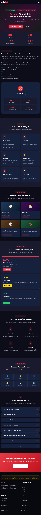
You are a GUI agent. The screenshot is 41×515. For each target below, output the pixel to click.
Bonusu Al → (7, 269)
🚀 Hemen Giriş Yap (16, 26)
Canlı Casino (3, 500)
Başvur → (6, 303)
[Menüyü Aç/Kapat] (39, 2)
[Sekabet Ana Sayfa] (4, 2)
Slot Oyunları (4, 502)
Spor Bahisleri (4, 498)
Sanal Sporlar (4, 505)
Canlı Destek (24, 500)
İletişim (23, 502)
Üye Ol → (28, 26)
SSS (22, 498)
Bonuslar (23, 491)
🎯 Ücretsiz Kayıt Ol (20, 466)
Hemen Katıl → (7, 285)
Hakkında (23, 487)
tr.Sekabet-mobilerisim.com (14, 510)
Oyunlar (23, 489)
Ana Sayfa (24, 484)
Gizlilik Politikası (25, 505)
